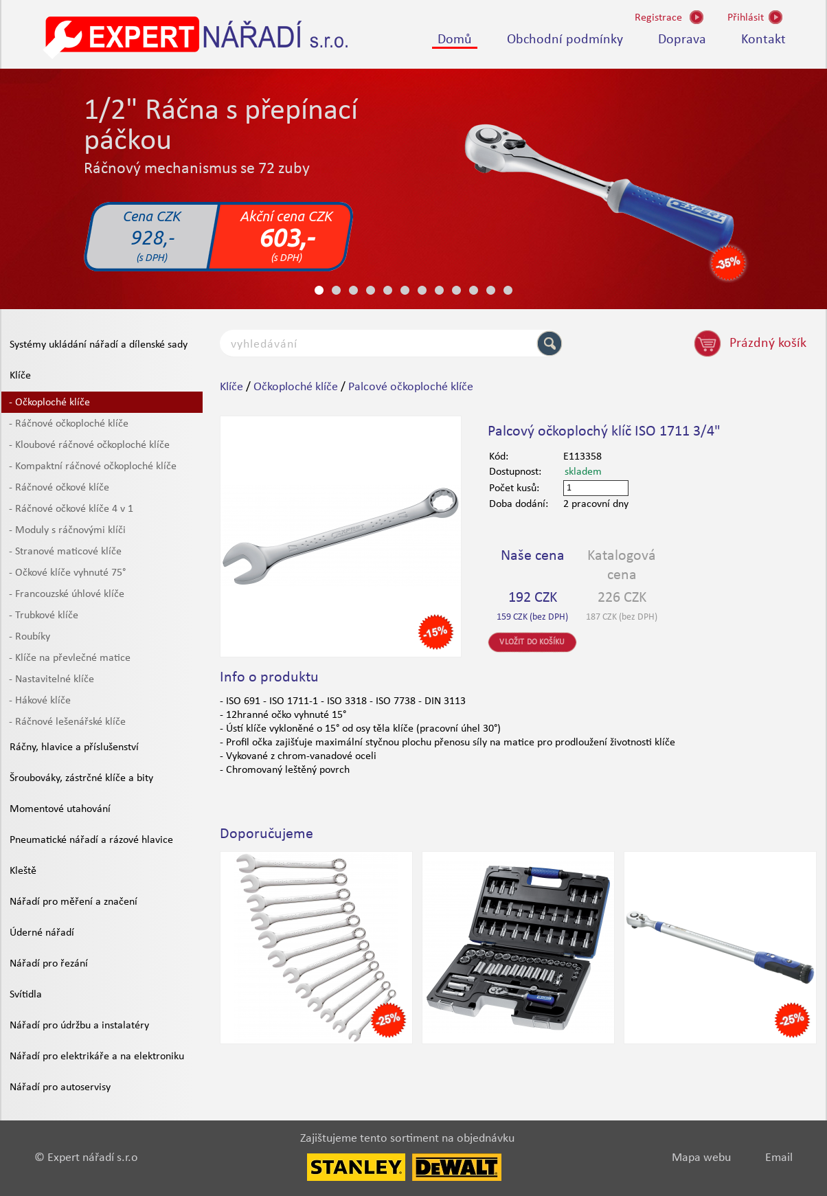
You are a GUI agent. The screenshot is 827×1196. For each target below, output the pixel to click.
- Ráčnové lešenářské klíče (67, 722)
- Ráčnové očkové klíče (59, 487)
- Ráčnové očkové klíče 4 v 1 (71, 509)
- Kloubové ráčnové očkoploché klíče (89, 445)
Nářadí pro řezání (49, 963)
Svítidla (26, 994)
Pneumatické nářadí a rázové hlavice (91, 840)
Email (779, 1157)
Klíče (20, 375)
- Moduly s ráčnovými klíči (67, 530)
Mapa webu (701, 1157)
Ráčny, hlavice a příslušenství (74, 747)
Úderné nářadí (42, 932)
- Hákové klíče (40, 700)
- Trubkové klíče (43, 615)
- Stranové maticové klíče (65, 551)
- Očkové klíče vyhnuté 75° (67, 572)
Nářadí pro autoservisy (60, 1087)
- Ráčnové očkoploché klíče (68, 423)
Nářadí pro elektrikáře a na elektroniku (97, 1056)
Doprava (682, 40)
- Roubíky (29, 636)
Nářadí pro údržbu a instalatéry (79, 1025)
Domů (455, 40)
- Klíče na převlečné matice (70, 658)
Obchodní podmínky (565, 40)
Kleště (23, 871)
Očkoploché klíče (295, 387)
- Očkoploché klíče (49, 402)
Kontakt (763, 40)
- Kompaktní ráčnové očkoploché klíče (93, 466)
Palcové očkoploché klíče (410, 387)
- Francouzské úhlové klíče (66, 594)
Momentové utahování (60, 809)
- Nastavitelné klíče (51, 679)
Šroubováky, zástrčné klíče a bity (81, 778)
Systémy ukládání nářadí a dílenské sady (99, 344)
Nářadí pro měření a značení (73, 901)
